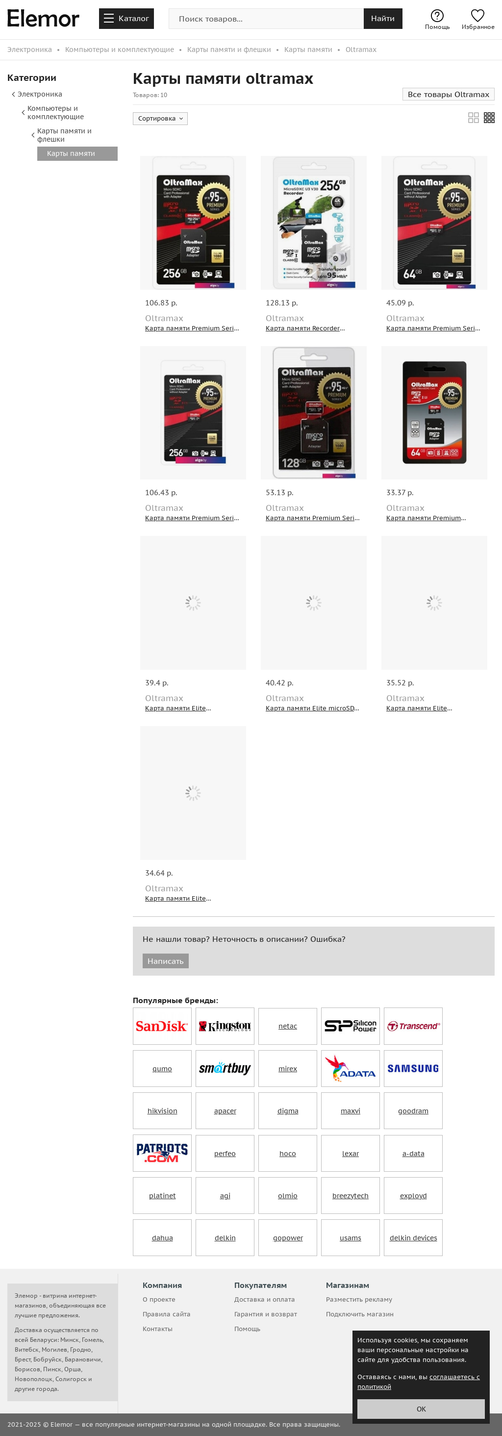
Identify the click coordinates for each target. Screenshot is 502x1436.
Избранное (478, 19)
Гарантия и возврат (265, 1314)
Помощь (437, 19)
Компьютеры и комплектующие (55, 112)
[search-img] (266, 18)
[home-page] (43, 19)
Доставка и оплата (264, 1299)
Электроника (40, 94)
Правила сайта (167, 1314)
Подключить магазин (360, 1314)
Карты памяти (71, 153)
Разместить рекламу (359, 1299)
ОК (421, 1409)
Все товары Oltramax (448, 94)
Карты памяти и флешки (64, 135)
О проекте (159, 1299)
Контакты (158, 1329)
